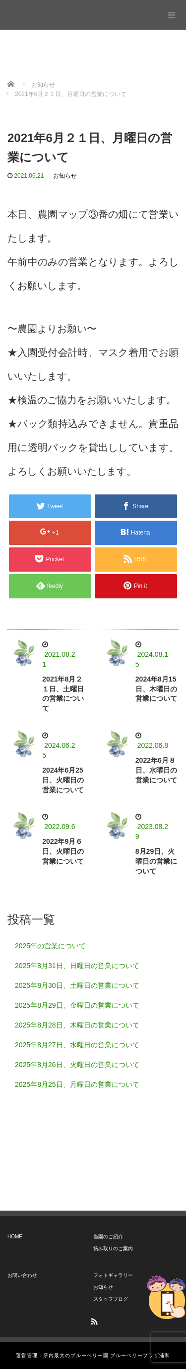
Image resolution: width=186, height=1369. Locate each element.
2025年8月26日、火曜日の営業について (77, 1065)
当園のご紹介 (108, 1236)
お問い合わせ (22, 1275)
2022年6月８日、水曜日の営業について (156, 770)
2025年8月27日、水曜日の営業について (77, 1045)
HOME (14, 1236)
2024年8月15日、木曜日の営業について (156, 689)
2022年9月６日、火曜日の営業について (63, 851)
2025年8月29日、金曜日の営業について (77, 1005)
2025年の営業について (50, 946)
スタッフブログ (110, 1299)
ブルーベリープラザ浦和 (45, 12)
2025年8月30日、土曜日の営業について (77, 985)
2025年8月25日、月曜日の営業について (77, 1084)
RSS (93, 1320)
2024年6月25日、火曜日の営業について (63, 780)
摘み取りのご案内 (113, 1248)
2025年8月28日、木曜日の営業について (77, 1025)
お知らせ (65, 175)
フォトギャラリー (113, 1275)
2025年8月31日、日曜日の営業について (77, 966)
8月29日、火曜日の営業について (156, 861)
